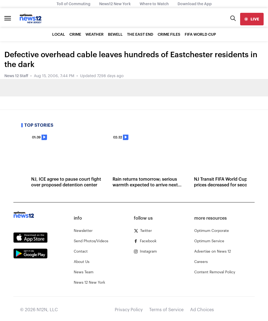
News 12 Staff (16, 76)
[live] (252, 19)
